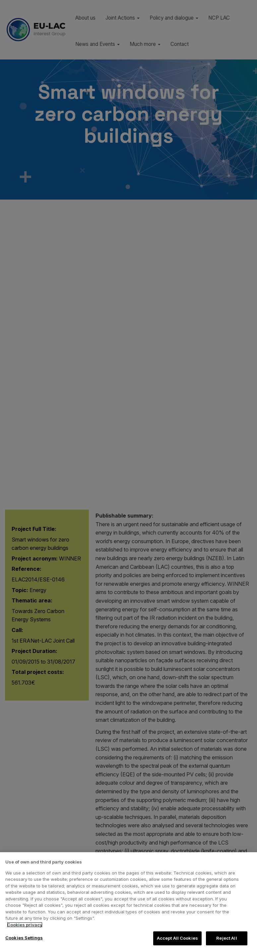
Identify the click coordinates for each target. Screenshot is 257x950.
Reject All (226, 938)
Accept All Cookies (177, 938)
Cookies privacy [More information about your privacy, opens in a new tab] (24, 924)
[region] (128, 901)
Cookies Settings (24, 937)
